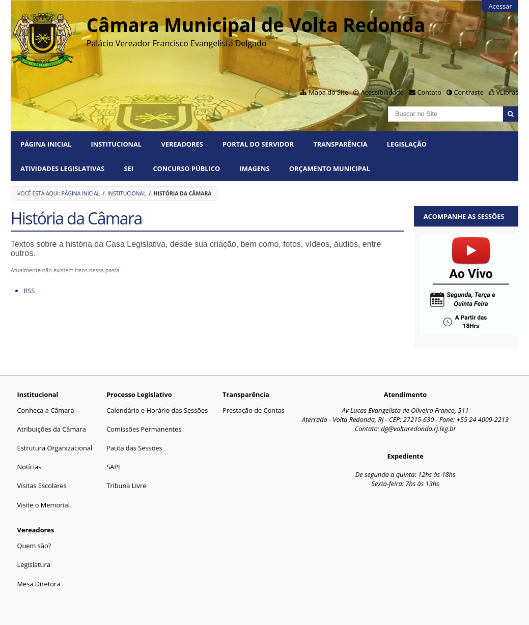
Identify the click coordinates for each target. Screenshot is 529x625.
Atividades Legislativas (62, 168)
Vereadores (182, 144)
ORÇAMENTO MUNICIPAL (329, 168)
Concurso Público (186, 168)
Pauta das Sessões (134, 447)
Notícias (29, 466)
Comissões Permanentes (143, 429)
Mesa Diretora (39, 583)
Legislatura (33, 564)
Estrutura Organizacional (55, 447)
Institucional (116, 144)
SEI (128, 168)
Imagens (254, 168)
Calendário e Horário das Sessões (157, 410)
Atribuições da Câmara (51, 429)
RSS (29, 290)
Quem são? (34, 545)
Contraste (469, 92)
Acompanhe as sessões (464, 216)
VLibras (507, 92)
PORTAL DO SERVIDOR (258, 144)
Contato (429, 92)
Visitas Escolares (42, 485)
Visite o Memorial (43, 504)
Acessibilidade (382, 92)
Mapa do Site (328, 92)
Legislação (407, 144)
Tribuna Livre (126, 485)
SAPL (114, 466)
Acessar (500, 6)
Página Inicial (45, 144)
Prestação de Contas (253, 410)
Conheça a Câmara (45, 410)
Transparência (340, 144)
